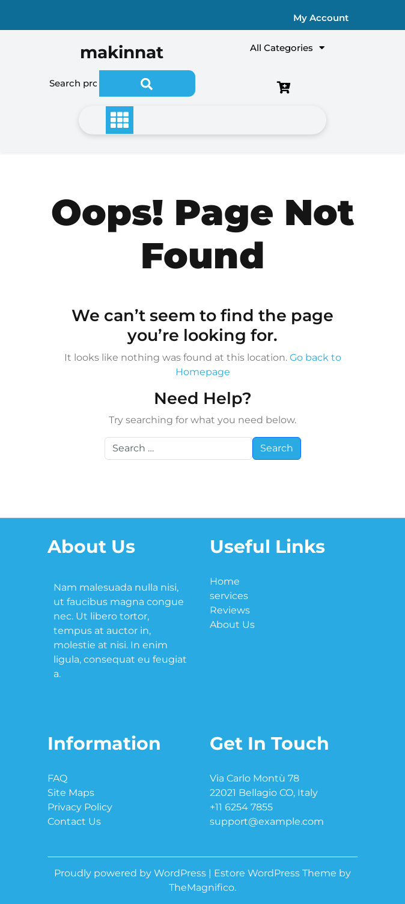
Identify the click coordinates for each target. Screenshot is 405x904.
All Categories (287, 47)
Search (147, 83)
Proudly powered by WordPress (131, 873)
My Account (321, 17)
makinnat (121, 52)
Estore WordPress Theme (276, 873)
